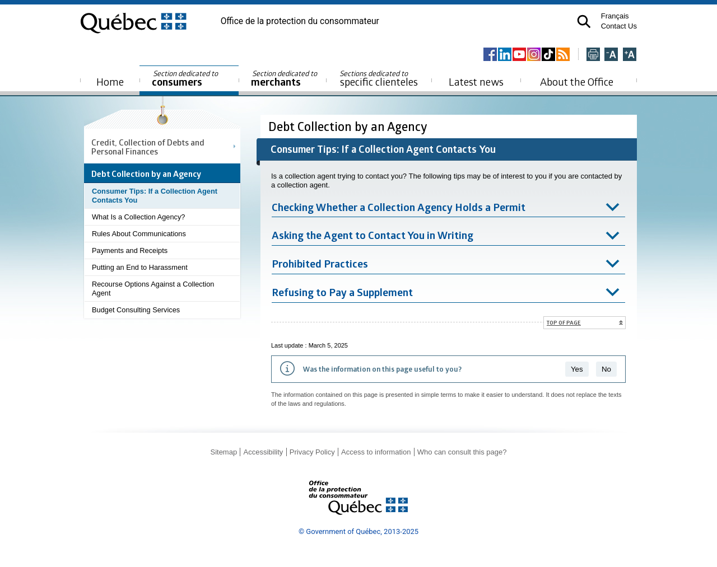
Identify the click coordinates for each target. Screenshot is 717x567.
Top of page (564, 322)
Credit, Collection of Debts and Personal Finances (147, 147)
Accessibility (263, 452)
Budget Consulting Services (136, 310)
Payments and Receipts (129, 250)
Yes (577, 369)
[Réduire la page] (611, 55)
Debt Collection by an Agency (349, 126)
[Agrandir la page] (629, 55)
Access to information (376, 452)
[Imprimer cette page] (593, 55)
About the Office (576, 81)
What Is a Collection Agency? (138, 217)
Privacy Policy (312, 452)
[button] (584, 21)
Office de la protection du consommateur (300, 21)
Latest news (476, 81)
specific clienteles (378, 78)
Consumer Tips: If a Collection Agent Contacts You (154, 195)
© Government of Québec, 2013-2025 (358, 531)
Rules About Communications (139, 233)
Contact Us (619, 26)
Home (110, 81)
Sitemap (223, 452)
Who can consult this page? (462, 452)
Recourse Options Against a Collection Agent (153, 288)
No (606, 369)
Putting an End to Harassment (140, 267)
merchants (285, 78)
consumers (186, 78)
